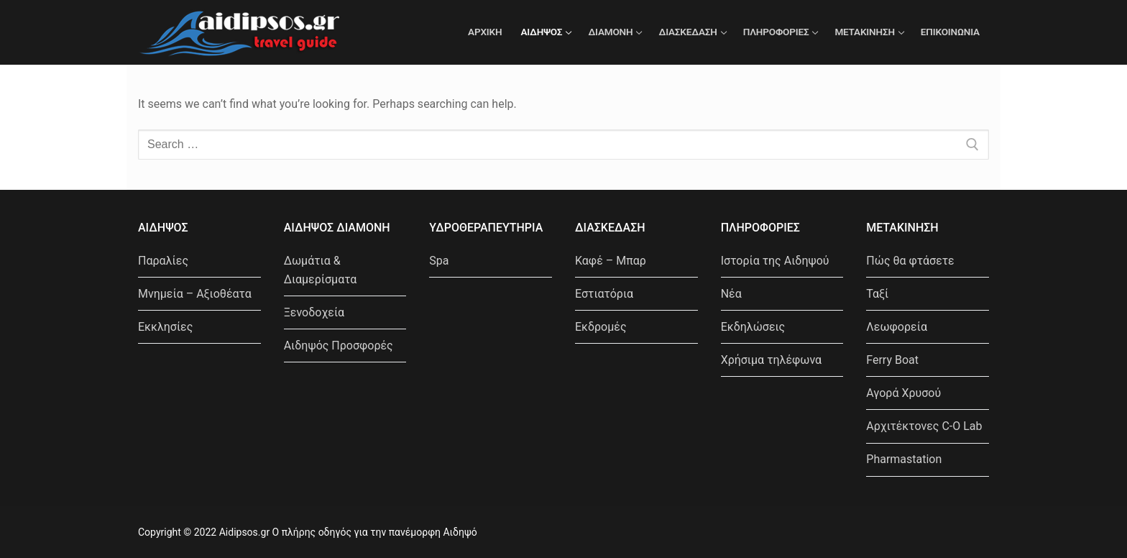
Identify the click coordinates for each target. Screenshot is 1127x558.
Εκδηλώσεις (753, 327)
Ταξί (877, 294)
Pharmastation (904, 459)
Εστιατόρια (604, 294)
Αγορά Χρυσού (903, 393)
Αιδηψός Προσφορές (338, 345)
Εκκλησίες (165, 327)
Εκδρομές (601, 327)
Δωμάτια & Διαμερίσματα (320, 270)
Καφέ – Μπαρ (610, 260)
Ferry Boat (892, 360)
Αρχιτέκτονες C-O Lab (924, 426)
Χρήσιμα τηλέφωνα (771, 360)
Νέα (731, 294)
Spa (438, 260)
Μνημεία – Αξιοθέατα (195, 294)
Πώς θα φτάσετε (910, 260)
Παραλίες (163, 260)
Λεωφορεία (896, 327)
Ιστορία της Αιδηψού (775, 260)
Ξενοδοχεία (314, 312)
